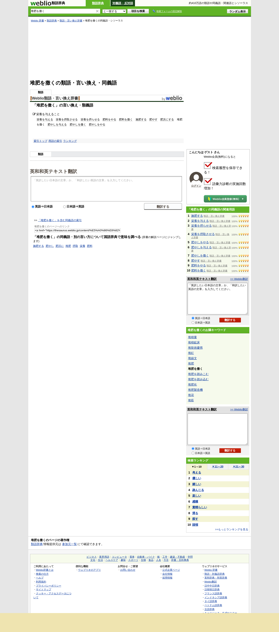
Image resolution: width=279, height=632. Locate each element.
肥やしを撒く (78, 124)
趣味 (123, 560)
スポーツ (133, 560)
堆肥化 (192, 384)
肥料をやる (109, 119)
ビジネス (92, 557)
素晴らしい (199, 507)
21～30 (238, 466)
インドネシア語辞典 (215, 597)
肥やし (50, 245)
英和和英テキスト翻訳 (53, 171)
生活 (100, 560)
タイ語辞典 (210, 601)
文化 (92, 560)
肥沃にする (167, 119)
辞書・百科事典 (180, 560)
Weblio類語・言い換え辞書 (55, 98)
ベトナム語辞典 (213, 605)
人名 (158, 560)
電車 (132, 557)
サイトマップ (43, 589)
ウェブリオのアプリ (89, 569)
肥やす (153, 119)
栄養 (82, 245)
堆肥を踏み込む (198, 379)
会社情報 (167, 573)
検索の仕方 (42, 573)
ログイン (196, 185)
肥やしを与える (57, 124)
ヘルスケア (111, 560)
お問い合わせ (127, 569)
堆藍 (191, 400)
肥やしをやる (97, 124)
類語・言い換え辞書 (71, 20)
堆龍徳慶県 (195, 347)
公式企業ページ (171, 569)
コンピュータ (119, 557)
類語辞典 (98, 3)
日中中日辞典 (212, 585)
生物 (143, 560)
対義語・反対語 (122, 3)
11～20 (217, 466)
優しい (196, 478)
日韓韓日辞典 (212, 589)
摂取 (75, 245)
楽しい (196, 495)
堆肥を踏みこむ (198, 374)
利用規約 (41, 581)
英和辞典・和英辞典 (215, 577)
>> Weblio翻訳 (239, 279)
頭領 (195, 524)
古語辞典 (209, 609)
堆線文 (192, 358)
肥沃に (60, 245)
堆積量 (192, 337)
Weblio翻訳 (210, 581)
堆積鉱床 (194, 342)
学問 (190, 557)
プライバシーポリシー (48, 585)
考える (196, 472)
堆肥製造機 (195, 389)
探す (195, 518)
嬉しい (196, 484)
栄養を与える (45, 114)
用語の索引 (55, 140)
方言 (166, 560)
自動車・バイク (146, 557)
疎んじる (198, 490)
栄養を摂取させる (67, 119)
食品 (151, 560)
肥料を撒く (126, 119)
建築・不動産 (177, 557)
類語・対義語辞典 (214, 573)
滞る (195, 513)
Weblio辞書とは (44, 569)
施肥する (141, 119)
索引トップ (40, 140)
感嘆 (195, 501)
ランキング (70, 140)
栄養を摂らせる (90, 119)
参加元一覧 (69, 544)
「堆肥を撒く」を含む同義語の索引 (60, 220)
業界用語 (104, 557)
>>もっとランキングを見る (231, 529)
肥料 (89, 245)
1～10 (197, 466)
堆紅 (191, 353)
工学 (164, 557)
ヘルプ (40, 577)
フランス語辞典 (213, 593)
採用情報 (167, 577)
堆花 (191, 395)
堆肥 (68, 245)
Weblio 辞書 (37, 20)
